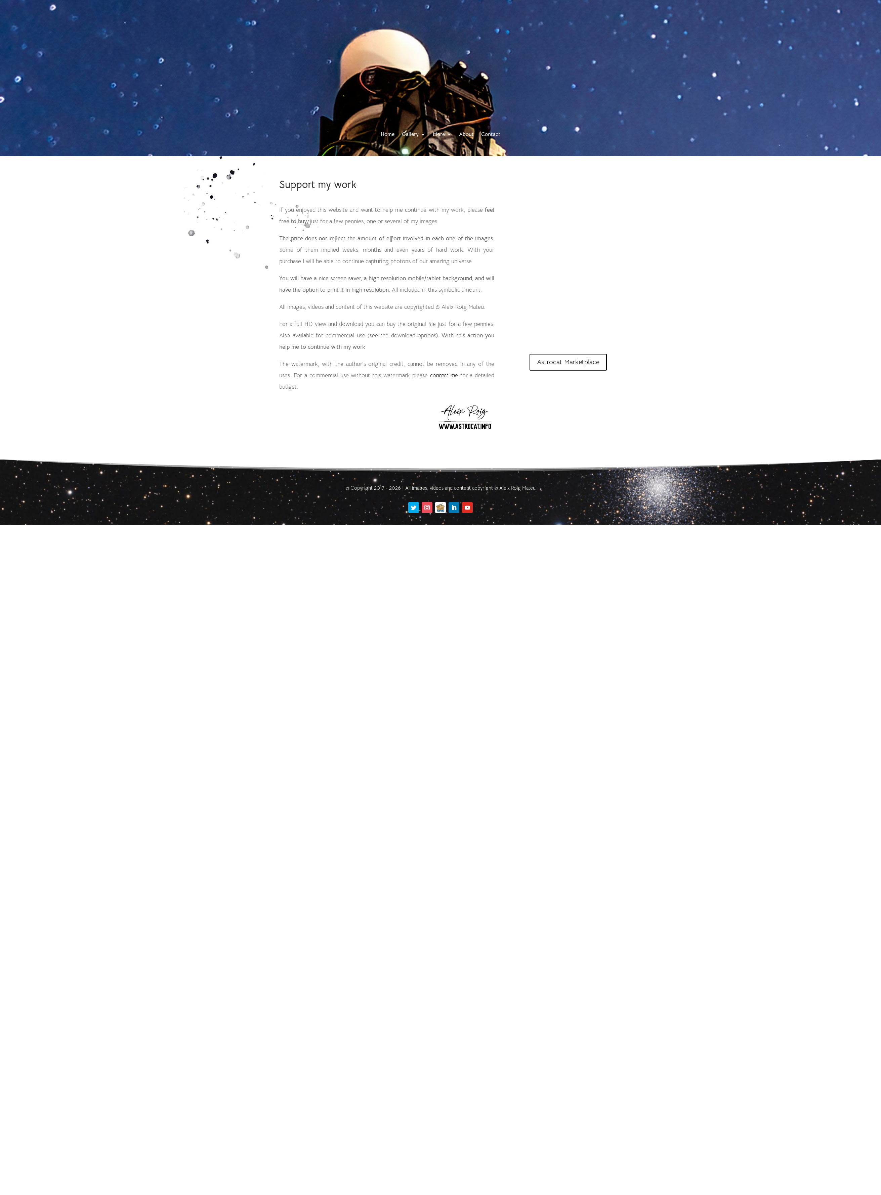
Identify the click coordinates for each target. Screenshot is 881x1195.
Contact (490, 134)
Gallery (410, 134)
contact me (444, 375)
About (466, 134)
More (439, 134)
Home (387, 134)
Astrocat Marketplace (568, 362)
